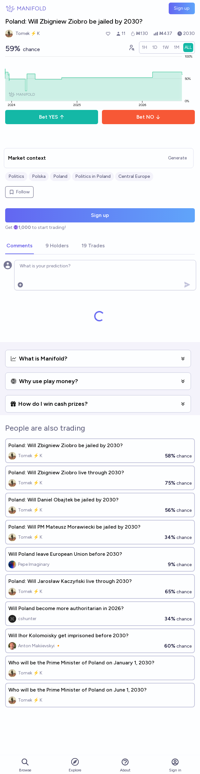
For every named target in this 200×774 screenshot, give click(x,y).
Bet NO (148, 117)
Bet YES (52, 117)
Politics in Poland (93, 176)
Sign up (182, 8)
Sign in (175, 765)
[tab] (19, 246)
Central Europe (134, 176)
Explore (75, 764)
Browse (25, 765)
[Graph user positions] (131, 47)
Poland (60, 176)
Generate (177, 158)
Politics (16, 176)
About (125, 765)
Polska (38, 176)
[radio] (144, 47)
